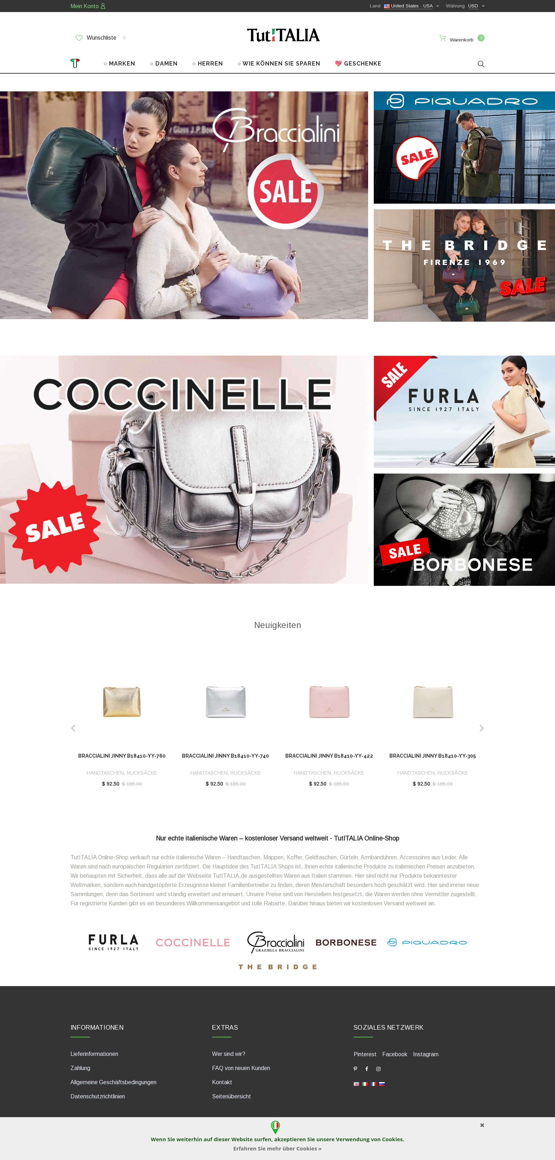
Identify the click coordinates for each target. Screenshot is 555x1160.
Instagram (426, 1054)
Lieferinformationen (94, 1053)
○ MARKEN (120, 63)
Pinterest (365, 1054)
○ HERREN (207, 63)
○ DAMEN (164, 63)
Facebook (394, 1054)
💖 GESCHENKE (358, 63)
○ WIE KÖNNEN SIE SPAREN (279, 63)
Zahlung (80, 1067)
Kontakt (222, 1082)
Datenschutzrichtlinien (97, 1096)
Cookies (392, 1139)
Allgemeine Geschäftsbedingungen (113, 1082)
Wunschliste (100, 37)
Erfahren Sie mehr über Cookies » (277, 1148)
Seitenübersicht (231, 1096)
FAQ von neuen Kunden (241, 1067)
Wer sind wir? (228, 1053)
